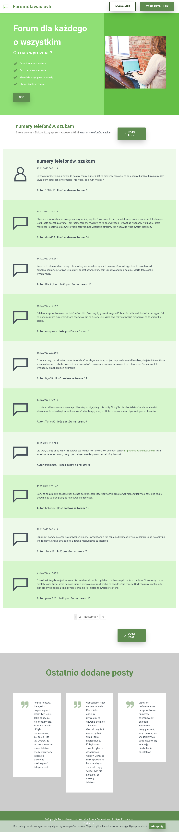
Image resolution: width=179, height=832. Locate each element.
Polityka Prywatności (123, 819)
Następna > (91, 614)
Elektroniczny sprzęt (46, 132)
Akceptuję (157, 826)
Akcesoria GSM (70, 132)
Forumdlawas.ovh (32, 6)
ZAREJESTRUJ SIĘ (157, 6)
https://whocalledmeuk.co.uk (139, 448)
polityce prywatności (138, 826)
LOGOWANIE (122, 6)
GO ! (21, 97)
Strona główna (24, 132)
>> (103, 614)
